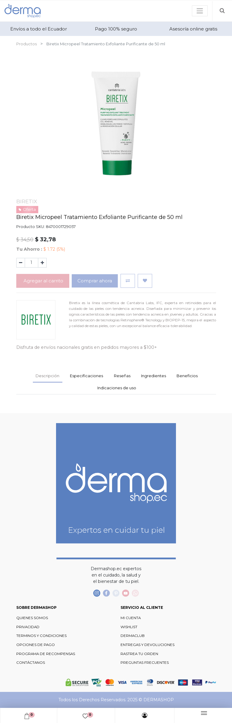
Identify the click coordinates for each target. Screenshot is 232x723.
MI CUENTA (131, 618)
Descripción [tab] (47, 375)
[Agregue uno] (42, 263)
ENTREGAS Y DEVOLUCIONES (147, 645)
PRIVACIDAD (27, 627)
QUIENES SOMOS (32, 618)
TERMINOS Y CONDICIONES (41, 636)
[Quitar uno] (20, 263)
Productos (26, 43)
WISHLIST (129, 627)
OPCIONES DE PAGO (35, 645)
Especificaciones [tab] (86, 375)
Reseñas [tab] (122, 375)
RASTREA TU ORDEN (139, 654)
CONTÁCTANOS (30, 662)
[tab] (153, 376)
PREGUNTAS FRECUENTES (145, 662)
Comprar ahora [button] (94, 281)
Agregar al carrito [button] (42, 281)
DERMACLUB (133, 636)
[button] (128, 281)
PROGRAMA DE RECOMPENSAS (45, 654)
